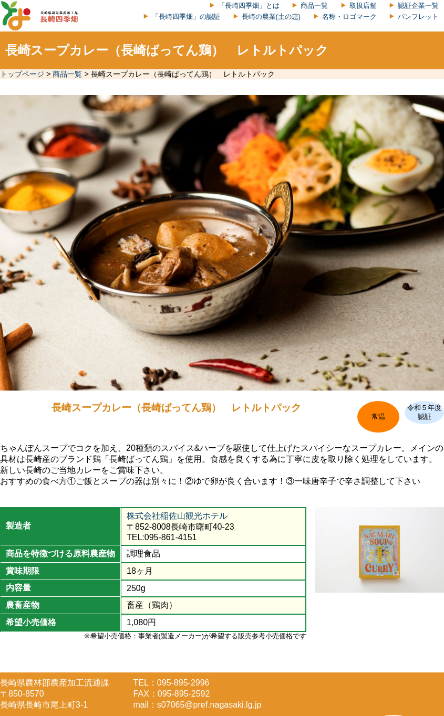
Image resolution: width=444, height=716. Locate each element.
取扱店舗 (363, 5)
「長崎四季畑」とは (249, 5)
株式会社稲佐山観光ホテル (177, 515)
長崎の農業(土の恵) (271, 16)
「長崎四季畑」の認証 (186, 16)
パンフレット (418, 16)
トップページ (22, 74)
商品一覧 (314, 5)
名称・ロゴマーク (349, 16)
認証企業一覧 (418, 5)
